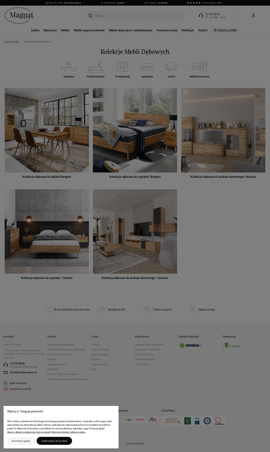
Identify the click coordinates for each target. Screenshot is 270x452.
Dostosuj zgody (21, 440)
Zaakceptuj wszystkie (54, 440)
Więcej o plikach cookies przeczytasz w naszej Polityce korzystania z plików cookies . (46, 432)
